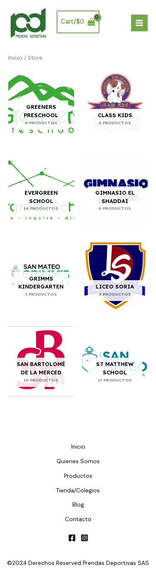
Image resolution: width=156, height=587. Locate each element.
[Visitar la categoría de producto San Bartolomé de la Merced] (41, 361)
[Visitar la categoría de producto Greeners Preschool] (41, 104)
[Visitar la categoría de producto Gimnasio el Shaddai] (115, 190)
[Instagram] (84, 538)
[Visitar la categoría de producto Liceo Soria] (115, 276)
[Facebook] (72, 538)
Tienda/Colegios (78, 490)
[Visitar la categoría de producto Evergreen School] (41, 190)
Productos (78, 475)
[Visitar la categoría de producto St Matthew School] (115, 361)
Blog (78, 504)
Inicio (15, 57)
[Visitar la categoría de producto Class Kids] (115, 104)
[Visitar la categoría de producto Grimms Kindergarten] (41, 276)
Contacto (78, 519)
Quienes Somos (78, 461)
